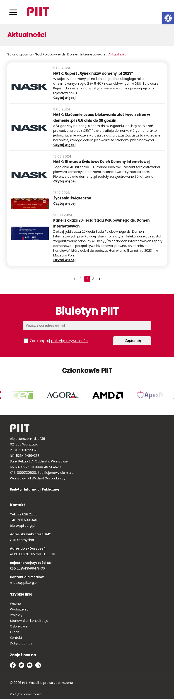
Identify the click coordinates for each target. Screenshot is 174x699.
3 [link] (93, 279)
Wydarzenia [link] (19, 609)
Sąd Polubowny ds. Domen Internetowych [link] (70, 54)
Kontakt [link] (16, 637)
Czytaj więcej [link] (71, 98)
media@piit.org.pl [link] (23, 582)
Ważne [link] (15, 603)
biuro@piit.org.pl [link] (22, 525)
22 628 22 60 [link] (27, 514)
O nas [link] (14, 632)
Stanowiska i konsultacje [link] (29, 620)
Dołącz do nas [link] (21, 643)
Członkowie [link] (19, 626)
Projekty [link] (16, 615)
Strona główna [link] (19, 54)
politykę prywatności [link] (69, 340)
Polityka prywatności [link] (26, 694)
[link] (168, 18)
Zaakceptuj (56, 340)
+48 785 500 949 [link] (23, 520)
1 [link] (81, 279)
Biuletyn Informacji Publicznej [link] (34, 489)
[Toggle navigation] (13, 12)
